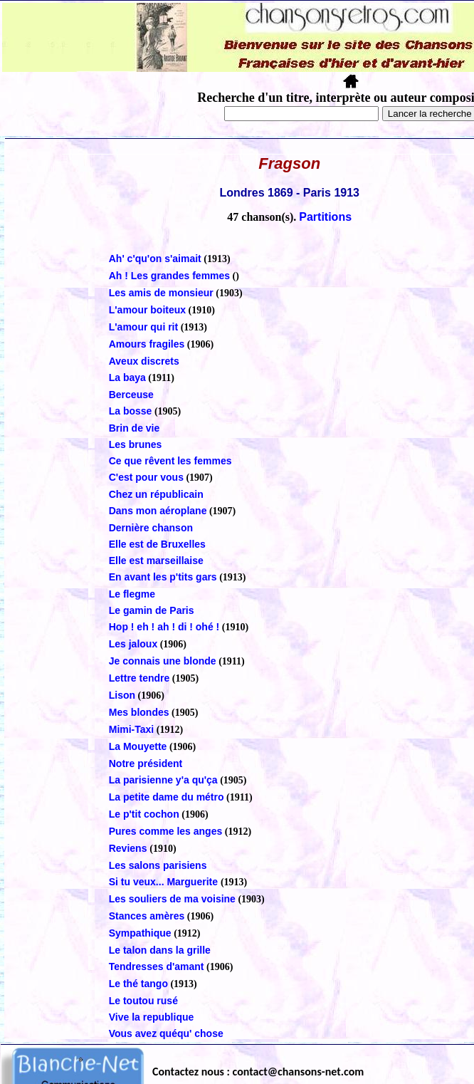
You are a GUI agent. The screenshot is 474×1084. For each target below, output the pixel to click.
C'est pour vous (146, 477)
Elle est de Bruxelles (157, 544)
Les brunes (135, 444)
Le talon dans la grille (160, 950)
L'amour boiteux (147, 310)
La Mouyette (138, 746)
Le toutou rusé (143, 1000)
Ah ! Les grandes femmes (169, 275)
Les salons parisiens (158, 865)
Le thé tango (138, 983)
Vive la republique (151, 1017)
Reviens (129, 848)
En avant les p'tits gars (163, 577)
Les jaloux (133, 644)
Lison (122, 695)
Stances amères (147, 916)
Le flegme (132, 594)
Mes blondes (139, 712)
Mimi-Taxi (131, 729)
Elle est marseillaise (156, 560)
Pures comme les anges (166, 831)
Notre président (145, 763)
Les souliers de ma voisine (172, 899)
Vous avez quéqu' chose (166, 1033)
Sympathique (140, 933)
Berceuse (131, 394)
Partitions (325, 217)
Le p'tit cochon (144, 814)
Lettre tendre (139, 678)
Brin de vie (134, 428)
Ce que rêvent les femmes (170, 461)
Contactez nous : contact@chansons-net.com (258, 1071)
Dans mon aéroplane (158, 510)
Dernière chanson (151, 527)
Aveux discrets (144, 361)
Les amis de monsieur (161, 292)
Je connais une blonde (162, 661)
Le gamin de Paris (151, 610)
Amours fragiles (147, 344)
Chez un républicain (156, 494)
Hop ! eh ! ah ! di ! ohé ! (164, 626)
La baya (127, 377)
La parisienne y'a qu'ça (163, 780)
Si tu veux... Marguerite (165, 881)
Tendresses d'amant (156, 966)
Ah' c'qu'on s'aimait (155, 258)
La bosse (130, 411)
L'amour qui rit (143, 327)
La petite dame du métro (166, 797)
